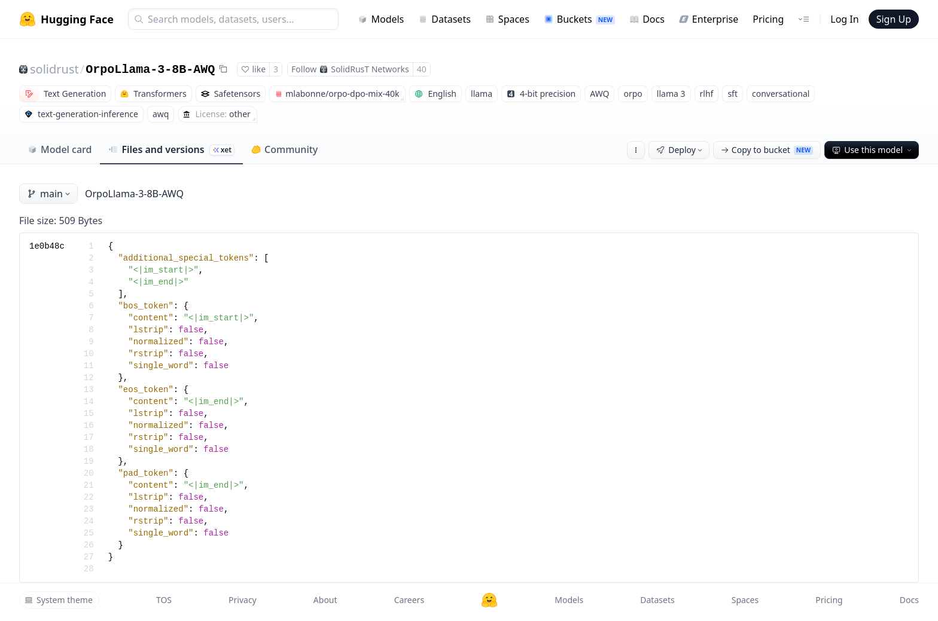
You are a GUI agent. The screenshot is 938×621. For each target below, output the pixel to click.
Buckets (579, 19)
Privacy (243, 599)
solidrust (54, 69)
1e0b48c (47, 246)
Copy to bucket (767, 149)
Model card (60, 149)
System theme (59, 599)
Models (381, 19)
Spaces (507, 19)
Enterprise (708, 19)
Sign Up (893, 19)
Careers (409, 599)
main (49, 193)
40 (422, 69)
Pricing (768, 19)
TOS (164, 599)
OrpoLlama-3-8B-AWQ (150, 70)
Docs (647, 19)
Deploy (680, 149)
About (325, 599)
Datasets (444, 19)
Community (284, 149)
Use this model (872, 149)
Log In (844, 19)
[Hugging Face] (489, 600)
